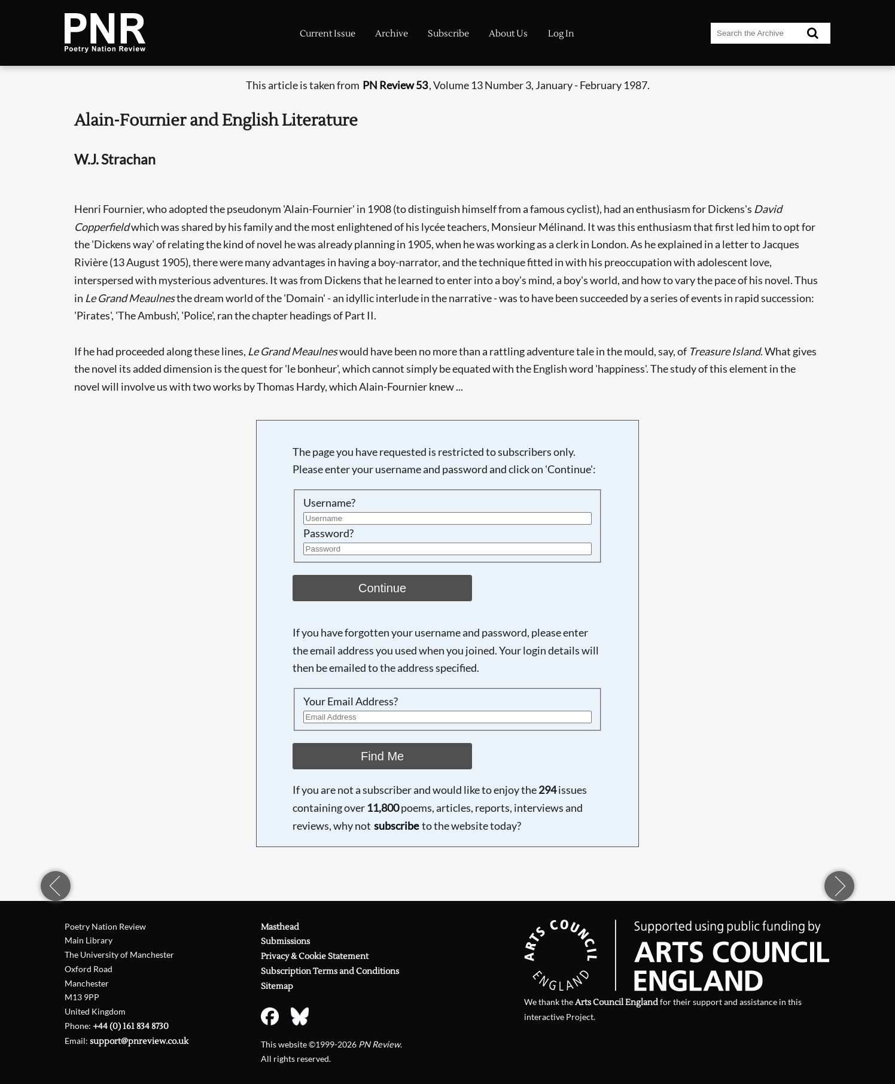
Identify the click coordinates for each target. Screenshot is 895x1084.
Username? (329, 502)
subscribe (396, 825)
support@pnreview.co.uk (139, 1041)
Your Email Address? (350, 701)
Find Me (382, 756)
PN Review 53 (395, 85)
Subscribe (448, 33)
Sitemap (277, 986)
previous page (56, 886)
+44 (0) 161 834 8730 (131, 1026)
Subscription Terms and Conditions (330, 971)
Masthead (280, 927)
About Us (508, 33)
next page (839, 886)
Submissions (285, 941)
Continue (382, 588)
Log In (561, 33)
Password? (328, 533)
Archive (391, 33)
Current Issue (327, 33)
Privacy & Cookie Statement (315, 956)
